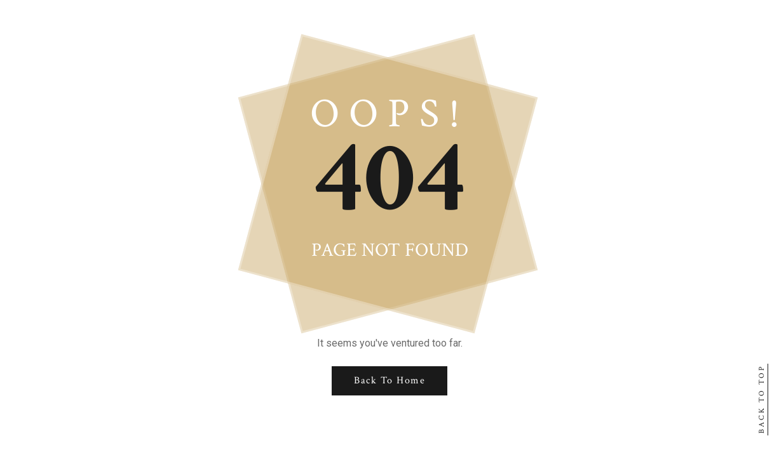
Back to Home (389, 380)
